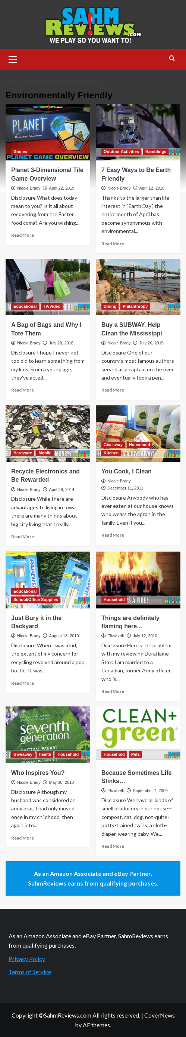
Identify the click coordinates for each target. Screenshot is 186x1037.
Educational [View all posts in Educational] (25, 306)
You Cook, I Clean (126, 471)
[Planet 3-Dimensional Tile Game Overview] (48, 132)
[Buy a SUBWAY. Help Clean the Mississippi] (138, 287)
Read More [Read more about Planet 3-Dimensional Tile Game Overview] (22, 235)
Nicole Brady (28, 188)
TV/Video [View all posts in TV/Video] (51, 306)
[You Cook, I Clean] (138, 433)
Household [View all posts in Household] (139, 444)
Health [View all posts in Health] (45, 754)
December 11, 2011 (125, 488)
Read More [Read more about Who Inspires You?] (22, 838)
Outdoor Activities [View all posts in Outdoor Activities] (121, 151)
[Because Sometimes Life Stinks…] (138, 734)
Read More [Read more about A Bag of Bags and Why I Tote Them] (22, 390)
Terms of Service (30, 971)
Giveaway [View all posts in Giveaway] (113, 444)
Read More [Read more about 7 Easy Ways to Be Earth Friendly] (112, 243)
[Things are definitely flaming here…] (138, 580)
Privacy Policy (27, 958)
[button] (13, 58)
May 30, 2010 (61, 782)
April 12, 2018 (151, 188)
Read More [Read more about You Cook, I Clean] (112, 535)
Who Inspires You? (37, 773)
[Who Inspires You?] (48, 734)
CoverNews (159, 1015)
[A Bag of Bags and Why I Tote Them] (48, 287)
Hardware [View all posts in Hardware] (22, 453)
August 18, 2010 (64, 635)
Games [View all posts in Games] (20, 151)
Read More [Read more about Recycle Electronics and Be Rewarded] (22, 536)
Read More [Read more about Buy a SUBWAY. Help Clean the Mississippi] (112, 390)
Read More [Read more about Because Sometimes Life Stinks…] (112, 846)
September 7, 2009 (150, 790)
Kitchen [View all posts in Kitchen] (111, 453)
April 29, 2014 (61, 489)
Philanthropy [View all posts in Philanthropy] (135, 306)
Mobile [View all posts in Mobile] (44, 453)
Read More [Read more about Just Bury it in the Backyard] (22, 683)
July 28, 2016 (61, 343)
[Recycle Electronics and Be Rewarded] (48, 433)
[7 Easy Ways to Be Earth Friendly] (138, 132)
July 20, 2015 (151, 343)
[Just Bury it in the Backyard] (48, 580)
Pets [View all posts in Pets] (135, 754)
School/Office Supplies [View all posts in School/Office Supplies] (35, 599)
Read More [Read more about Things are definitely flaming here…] (112, 691)
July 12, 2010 (145, 635)
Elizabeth (115, 635)
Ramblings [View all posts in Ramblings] (155, 151)
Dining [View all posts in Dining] (110, 306)
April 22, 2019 (61, 188)
